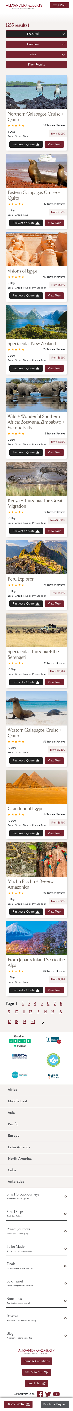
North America (20, 1159)
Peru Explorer (21, 579)
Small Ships (15, 1213)
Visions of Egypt (22, 271)
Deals (20, 1266)
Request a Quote (26, 144)
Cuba (12, 1170)
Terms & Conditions (36, 1361)
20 (33, 1021)
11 (24, 1012)
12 (30, 1012)
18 (16, 1021)
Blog (19, 1335)
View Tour (54, 144)
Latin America (19, 1147)
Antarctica (16, 1182)
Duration (33, 44)
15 (52, 1012)
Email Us (36, 1383)
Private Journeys (18, 1231)
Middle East (17, 1101)
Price (33, 54)
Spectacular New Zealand (32, 344)
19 (24, 1021)
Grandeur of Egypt (25, 809)
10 (16, 1012)
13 (38, 1012)
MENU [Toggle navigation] (60, 5)
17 (9, 1021)
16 (60, 1012)
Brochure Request (54, 1404)
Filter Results (36, 64)
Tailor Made (19, 1248)
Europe (13, 1136)
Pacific (13, 1124)
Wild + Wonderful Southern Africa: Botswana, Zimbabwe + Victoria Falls (36, 422)
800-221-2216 (18, 1404)
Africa (12, 1090)
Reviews (21, 1318)
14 (45, 1012)
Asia (11, 1113)
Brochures (18, 1300)
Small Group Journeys (23, 1196)
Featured (33, 34)
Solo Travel (20, 1283)
